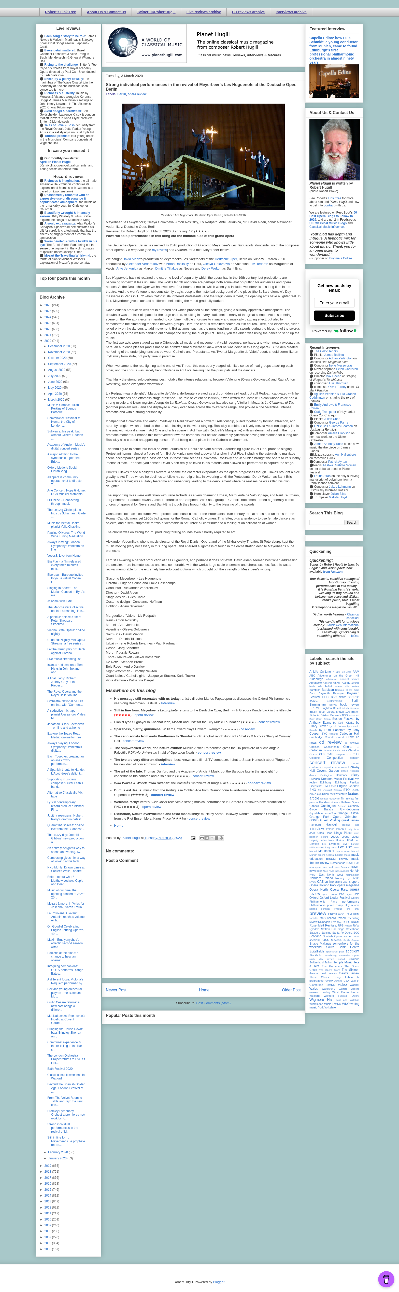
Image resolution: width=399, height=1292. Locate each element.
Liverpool (334, 843)
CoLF (356, 754)
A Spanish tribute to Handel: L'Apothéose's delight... (66, 771)
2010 (48, 1219)
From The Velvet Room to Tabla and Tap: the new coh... (64, 1101)
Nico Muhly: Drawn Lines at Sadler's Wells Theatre (65, 869)
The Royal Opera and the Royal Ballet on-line (64, 693)
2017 (48, 1177)
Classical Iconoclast (352, 616)
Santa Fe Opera (342, 932)
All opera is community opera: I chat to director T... (64, 480)
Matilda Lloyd (338, 497)
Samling (326, 932)
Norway (340, 878)
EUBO (355, 789)
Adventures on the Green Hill (338, 675)
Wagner (354, 984)
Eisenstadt (315, 786)
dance (312, 775)
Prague (338, 908)
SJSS (325, 940)
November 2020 (59, 352)
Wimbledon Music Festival (325, 1003)
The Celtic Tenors (326, 351)
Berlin (121, 94)
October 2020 (57, 358)
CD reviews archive (248, 12)
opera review (137, 94)
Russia (348, 925)
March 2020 (56, 399)
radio (341, 914)
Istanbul (341, 829)
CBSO (350, 737)
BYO (324, 733)
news (355, 867)
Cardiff (340, 737)
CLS (321, 754)
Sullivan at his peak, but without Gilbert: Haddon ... (65, 435)
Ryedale (314, 929)
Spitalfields (316, 951)
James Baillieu (334, 355)
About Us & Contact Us (106, 12)
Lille (324, 843)
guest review (350, 820)
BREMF (314, 708)
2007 (48, 1237)
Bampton (314, 689)
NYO (356, 878)
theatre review (349, 973)
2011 (48, 1213)
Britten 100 (343, 711)
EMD (327, 786)
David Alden (131, 259)
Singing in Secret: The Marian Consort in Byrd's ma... (65, 591)
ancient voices (349, 679)
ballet (320, 686)
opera (355, 881)
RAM (349, 914)
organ (349, 894)
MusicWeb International (343, 625)
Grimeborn (352, 817)
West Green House (345, 992)
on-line (329, 881)
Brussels (335, 715)
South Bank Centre (342, 947)
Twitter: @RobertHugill (156, 12)
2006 (48, 1243)
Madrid (313, 851)
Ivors (356, 829)
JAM (312, 832)
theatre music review (323, 973)
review (313, 921)
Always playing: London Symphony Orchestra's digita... (64, 746)
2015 (48, 1189)
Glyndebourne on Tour (323, 813)
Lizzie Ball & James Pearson (333, 426)
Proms (332, 914)
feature (342, 793)
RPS (341, 925)
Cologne (314, 757)
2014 (48, 1195)
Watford (343, 988)
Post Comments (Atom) (213, 1003)
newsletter (315, 870)
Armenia (327, 682)
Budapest (354, 715)
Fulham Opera (350, 802)
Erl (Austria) (325, 790)
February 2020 (58, 1152)
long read (330, 847)
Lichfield (314, 843)
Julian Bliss (338, 494)
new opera (315, 867)
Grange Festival (348, 813)
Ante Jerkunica (127, 268)
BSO (345, 715)
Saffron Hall (328, 929)
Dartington (326, 775)
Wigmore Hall (321, 1000)
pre (348, 908)
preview (317, 913)
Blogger (218, 1282)
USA (346, 980)
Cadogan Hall (349, 733)
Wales (313, 988)
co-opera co (342, 754)
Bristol (337, 708)
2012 (48, 1207)
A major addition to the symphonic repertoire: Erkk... (63, 458)
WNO (346, 1004)
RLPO (346, 921)
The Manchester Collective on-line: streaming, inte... (65, 609)
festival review (328, 798)
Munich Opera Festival (321, 854)
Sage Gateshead (348, 929)
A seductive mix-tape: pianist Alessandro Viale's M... (66, 714)
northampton (352, 874)
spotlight (352, 951)
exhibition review (327, 793)
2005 (48, 1249)
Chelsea (314, 746)
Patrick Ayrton (337, 462)
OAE (320, 881)
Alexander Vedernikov (142, 264)
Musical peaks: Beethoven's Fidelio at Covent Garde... (66, 1019)
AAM (356, 671)
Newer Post (116, 990)
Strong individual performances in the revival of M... (62, 1127)
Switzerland (316, 962)
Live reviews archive (204, 12)
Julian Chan (332, 419)
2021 (48, 335)
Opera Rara (339, 889)
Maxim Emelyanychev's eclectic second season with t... (65, 943)
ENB (333, 786)
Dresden (314, 778)
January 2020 (57, 1158)
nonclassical (342, 870)
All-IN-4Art (331, 679)
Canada (329, 737)
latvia (356, 833)
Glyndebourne (349, 809)
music (347, 854)
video (342, 984)
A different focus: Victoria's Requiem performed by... (65, 981)
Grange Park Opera (325, 817)
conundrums (339, 767)
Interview (168, 703)
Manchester (326, 851)
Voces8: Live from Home (64, 555)
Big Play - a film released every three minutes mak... (64, 565)
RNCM (355, 921)
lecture (324, 836)
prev (356, 908)
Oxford (314, 898)
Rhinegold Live (327, 921)
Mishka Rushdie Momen (339, 465)
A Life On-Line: (342, 671)
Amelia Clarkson (339, 433)
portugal (325, 908)
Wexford (314, 995)
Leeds (335, 836)
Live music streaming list (64, 659)
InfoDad (354, 636)
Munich (355, 851)
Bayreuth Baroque (331, 693)
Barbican (328, 690)
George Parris (338, 422)
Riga (339, 922)
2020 (48, 341)
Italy (350, 829)
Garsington (328, 806)
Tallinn (329, 962)
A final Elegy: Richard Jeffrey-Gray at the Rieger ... (61, 682)
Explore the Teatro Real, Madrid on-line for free (64, 735)
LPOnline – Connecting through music (63, 501)
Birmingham (317, 704)
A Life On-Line (320, 671)
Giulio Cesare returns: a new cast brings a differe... (63, 1006)
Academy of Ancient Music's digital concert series (66, 446)
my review (159, 250)
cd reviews (352, 742)
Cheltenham (331, 746)
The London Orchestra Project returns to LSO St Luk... (66, 1059)
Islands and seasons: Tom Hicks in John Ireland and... (65, 668)
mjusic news (343, 851)
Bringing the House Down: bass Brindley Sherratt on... (65, 1032)
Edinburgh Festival (347, 782)
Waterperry (328, 988)
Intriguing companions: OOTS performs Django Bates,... (65, 969)
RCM (356, 914)
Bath (312, 693)
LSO (349, 847)
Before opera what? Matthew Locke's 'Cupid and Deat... (65, 880)
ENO (312, 790)
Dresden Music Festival (337, 779)
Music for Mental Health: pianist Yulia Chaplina (63, 524)
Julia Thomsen (338, 383)
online (338, 881)
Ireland (330, 829)
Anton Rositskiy (177, 264)
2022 (48, 329)
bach (312, 686)
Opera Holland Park (322, 885)
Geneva (342, 806)
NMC (331, 870)
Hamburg (315, 824)
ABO (312, 675)
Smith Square (351, 940)
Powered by (334, 331)
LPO (341, 847)
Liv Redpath (259, 264)
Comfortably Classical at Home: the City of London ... (63, 421)
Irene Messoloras (340, 365)
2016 (48, 1183)
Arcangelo (315, 682)
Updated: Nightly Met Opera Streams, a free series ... (66, 641)
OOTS (347, 881)
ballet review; (351, 686)
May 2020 (55, 387)
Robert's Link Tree (60, 12)
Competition (335, 758)
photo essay (335, 905)
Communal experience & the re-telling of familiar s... (64, 1046)
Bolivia (333, 704)
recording (353, 918)
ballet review (333, 686)
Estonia (338, 790)
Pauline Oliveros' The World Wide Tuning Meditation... (66, 534)
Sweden (354, 958)
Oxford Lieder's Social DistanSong (62, 469)
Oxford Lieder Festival (335, 898)
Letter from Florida (332, 840)
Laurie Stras (322, 476)
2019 (48, 1166)
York (321, 1007)
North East (316, 874)
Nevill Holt (353, 862)
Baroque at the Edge (347, 690)
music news (337, 858)
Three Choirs (319, 977)
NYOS (312, 881)
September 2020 (60, 364)
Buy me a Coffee (340, 258)
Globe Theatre (321, 809)
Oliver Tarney (337, 387)
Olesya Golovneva (216, 264)
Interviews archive (291, 12)
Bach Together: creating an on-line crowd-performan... (65, 760)
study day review (321, 959)
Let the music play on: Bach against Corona (66, 651)
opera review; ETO (333, 894)
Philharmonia (317, 905)
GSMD (314, 820)
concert (354, 757)
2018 (48, 1171)
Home (118, 825)
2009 (48, 1225)
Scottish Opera (332, 936)
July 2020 (55, 376)
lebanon (313, 836)
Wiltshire (354, 1000)
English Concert (348, 786)
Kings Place (343, 833)
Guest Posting (330, 820)
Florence (335, 802)
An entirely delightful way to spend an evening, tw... (65, 849)
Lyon (356, 847)
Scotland (315, 936)
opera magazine (348, 885)
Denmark (341, 775)
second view (351, 936)
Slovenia (336, 940)
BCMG (313, 700)
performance (350, 901)
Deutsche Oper (226, 259)
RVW (356, 925)
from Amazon (333, 571)
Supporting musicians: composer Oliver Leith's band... (65, 783)
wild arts (341, 1000)
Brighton (326, 708)
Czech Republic (350, 770)
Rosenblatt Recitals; (323, 925)
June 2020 (55, 382)
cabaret (334, 733)
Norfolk (354, 871)
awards (355, 682)
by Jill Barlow (337, 726)
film (338, 798)
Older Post (291, 990)
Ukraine (338, 980)
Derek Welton (211, 268)
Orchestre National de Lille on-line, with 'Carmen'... (65, 703)
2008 (48, 1231)
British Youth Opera (321, 711)
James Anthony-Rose (328, 444)
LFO (356, 840)
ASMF (337, 682)
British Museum (350, 708)
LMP (345, 843)
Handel (331, 824)
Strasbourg (331, 955)
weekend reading (319, 992)
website (355, 988)
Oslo (356, 893)
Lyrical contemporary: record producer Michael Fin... (65, 806)
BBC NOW (338, 697)
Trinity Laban (343, 977)
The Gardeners (332, 966)
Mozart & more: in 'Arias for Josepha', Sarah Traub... (65, 905)
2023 (48, 323)
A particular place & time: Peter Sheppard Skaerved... (64, 620)
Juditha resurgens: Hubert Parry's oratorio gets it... (65, 817)
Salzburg (314, 932)
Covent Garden (328, 771)
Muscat (339, 854)
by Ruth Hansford (332, 730)
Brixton (325, 715)
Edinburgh (326, 782)
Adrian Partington (340, 358)
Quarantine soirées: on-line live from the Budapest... (65, 827)
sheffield (314, 940)
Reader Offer (317, 918)
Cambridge (316, 737)
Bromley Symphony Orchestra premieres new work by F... (66, 1114)
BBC (325, 697)
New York (328, 867)
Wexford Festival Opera (341, 995)
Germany (353, 805)
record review (336, 918)
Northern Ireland (321, 878)
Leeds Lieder (350, 836)
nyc (349, 878)
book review (349, 704)
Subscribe (334, 315)
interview (168, 764)
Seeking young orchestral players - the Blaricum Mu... (64, 992)
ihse (357, 824)
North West (335, 874)
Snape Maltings (320, 943)
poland (313, 908)
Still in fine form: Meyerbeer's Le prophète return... (66, 1141)
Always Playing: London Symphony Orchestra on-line (66, 545)
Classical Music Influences (327, 227)
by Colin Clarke (343, 722)
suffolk (342, 959)
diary (355, 775)
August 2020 (57, 370)
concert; (355, 763)
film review (347, 798)
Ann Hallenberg (345, 454)
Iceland (346, 824)
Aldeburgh (316, 679)
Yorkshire (330, 1007)
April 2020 (55, 394)
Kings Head (324, 832)
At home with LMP (59, 601)
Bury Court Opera (320, 719)
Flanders (324, 802)
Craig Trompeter (325, 412)
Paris (334, 901)
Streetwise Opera (349, 955)
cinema (327, 750)
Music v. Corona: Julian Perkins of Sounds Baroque (63, 408)
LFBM (349, 840)
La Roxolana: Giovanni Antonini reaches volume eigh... (65, 916)
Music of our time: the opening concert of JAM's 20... (66, 894)
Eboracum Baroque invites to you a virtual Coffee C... (65, 578)
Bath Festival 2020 (60, 1069)
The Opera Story (329, 969)
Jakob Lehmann (340, 486)
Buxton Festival (343, 719)
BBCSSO (353, 697)
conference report (320, 767)
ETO (347, 790)
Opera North (318, 889)
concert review (269, 722)
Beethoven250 (335, 700)
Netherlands (337, 862)
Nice (325, 870)
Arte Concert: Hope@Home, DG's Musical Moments (66, 492)
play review (352, 905)
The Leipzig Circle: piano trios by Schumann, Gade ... (66, 513)
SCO (356, 932)
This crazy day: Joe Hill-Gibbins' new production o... (65, 838)
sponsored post (335, 951)
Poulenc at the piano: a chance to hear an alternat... (63, 956)
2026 (48, 305)
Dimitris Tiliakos (166, 268)
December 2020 (59, 346)
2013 (48, 1201)
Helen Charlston (347, 369)
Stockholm (315, 955)
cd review (248, 729)
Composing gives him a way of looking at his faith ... (66, 859)
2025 (48, 311)
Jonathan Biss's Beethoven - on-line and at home (65, 725)
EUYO (312, 794)
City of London (340, 750)
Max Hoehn (333, 376)
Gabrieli (314, 805)
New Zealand (342, 867)
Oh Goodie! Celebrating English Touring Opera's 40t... (65, 930)
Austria (346, 682)
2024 (48, 317)
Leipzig (313, 840)
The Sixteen (350, 970)
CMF (330, 754)
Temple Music (343, 962)
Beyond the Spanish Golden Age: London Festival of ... (66, 1088)
